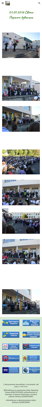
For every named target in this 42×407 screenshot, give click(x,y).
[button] (2, 3)
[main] (21, 15)
